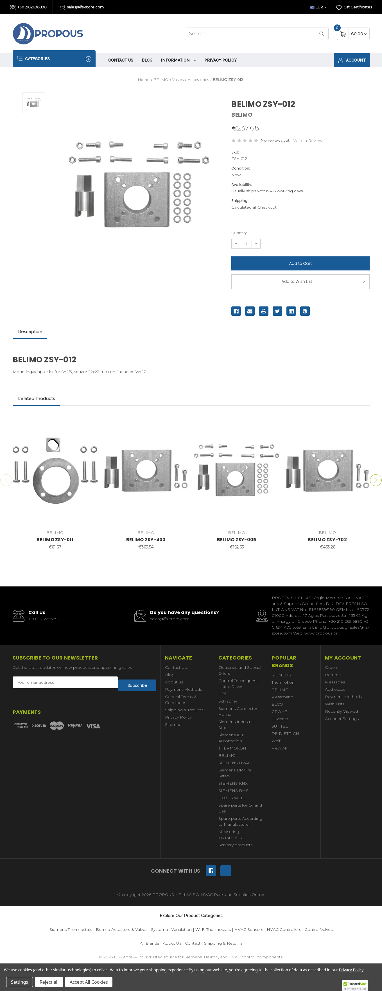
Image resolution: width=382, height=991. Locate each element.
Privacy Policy (220, 60)
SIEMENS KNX (233, 783)
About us (174, 682)
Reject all (49, 982)
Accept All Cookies (89, 982)
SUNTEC (280, 726)
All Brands (149, 943)
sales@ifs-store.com (82, 7)
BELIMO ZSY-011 (55, 539)
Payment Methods (183, 689)
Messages (335, 682)
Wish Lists (334, 703)
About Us (172, 943)
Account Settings (342, 718)
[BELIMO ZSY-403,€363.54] (145, 471)
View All (279, 748)
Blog (147, 60)
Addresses (335, 689)
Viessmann (282, 696)
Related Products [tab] (36, 398)
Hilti (222, 693)
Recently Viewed (341, 711)
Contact (192, 943)
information (178, 60)
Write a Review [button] (307, 140)
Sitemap (173, 724)
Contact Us (120, 60)
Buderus (280, 718)
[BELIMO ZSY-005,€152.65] (236, 471)
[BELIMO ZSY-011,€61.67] (55, 471)
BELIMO (227, 755)
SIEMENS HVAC (234, 762)
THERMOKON (232, 748)
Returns (332, 674)
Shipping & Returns (184, 709)
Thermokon (283, 682)
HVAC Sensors (248, 929)
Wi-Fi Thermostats (213, 929)
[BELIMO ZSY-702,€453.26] (327, 471)
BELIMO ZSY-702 (327, 539)
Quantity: (239, 233)
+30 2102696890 (28, 7)
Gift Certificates (354, 7)
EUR (318, 7)
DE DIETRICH (285, 733)
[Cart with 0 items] (359, 33)
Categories (54, 59)
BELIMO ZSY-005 (236, 539)
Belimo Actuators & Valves (121, 929)
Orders (331, 667)
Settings (19, 982)
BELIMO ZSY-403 (146, 539)
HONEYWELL (232, 797)
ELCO (277, 704)
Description (29, 331)
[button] (355, 985)
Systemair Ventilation (171, 929)
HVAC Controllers (284, 929)
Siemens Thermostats (70, 929)
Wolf (276, 740)
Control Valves (319, 929)
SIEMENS (281, 675)
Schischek (228, 701)
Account (351, 60)
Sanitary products (235, 844)
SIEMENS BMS (233, 790)
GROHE (279, 711)
